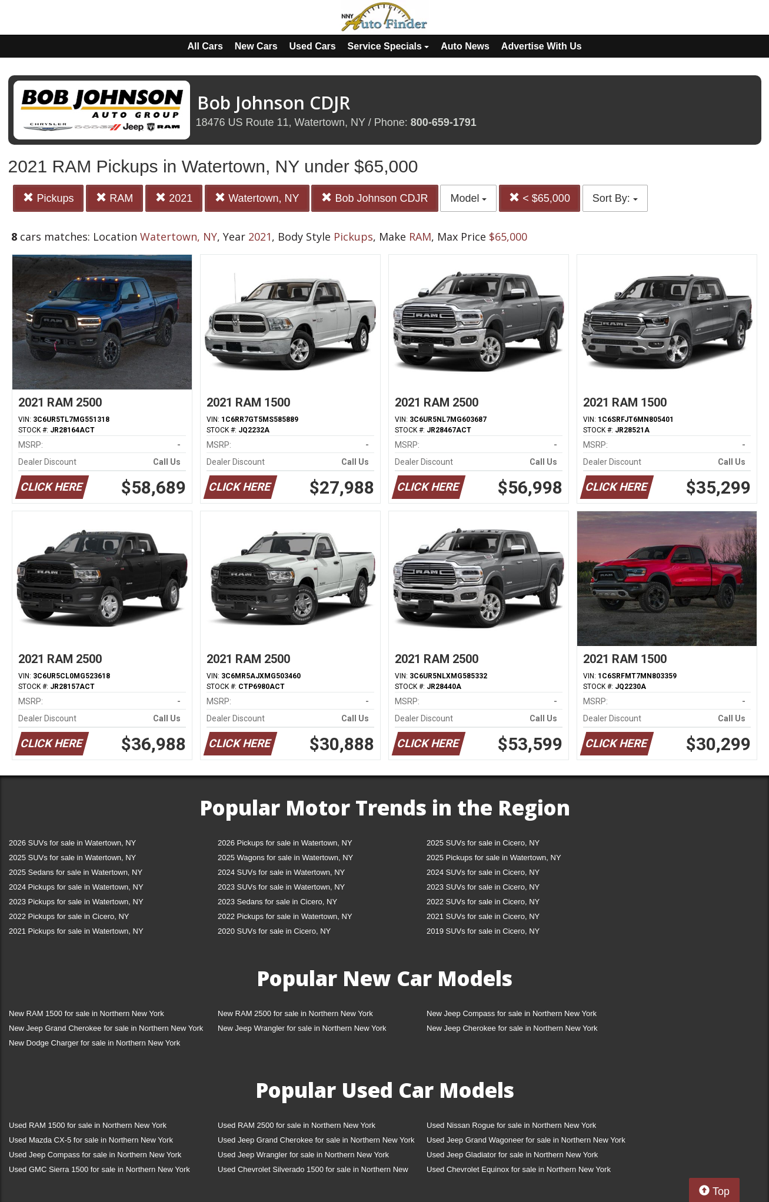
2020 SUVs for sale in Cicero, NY (274, 931)
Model (468, 198)
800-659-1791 (444, 122)
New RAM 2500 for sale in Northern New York (295, 1013)
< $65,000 (539, 198)
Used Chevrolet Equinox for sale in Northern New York (519, 1169)
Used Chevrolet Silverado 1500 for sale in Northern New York (313, 1171)
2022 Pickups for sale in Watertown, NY (285, 916)
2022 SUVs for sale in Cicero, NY (483, 901)
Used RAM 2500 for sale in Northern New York (296, 1125)
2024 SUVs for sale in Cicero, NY (483, 872)
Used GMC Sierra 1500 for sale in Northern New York (99, 1169)
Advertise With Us (541, 46)
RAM (114, 198)
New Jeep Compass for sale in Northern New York (512, 1013)
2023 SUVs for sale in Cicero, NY (483, 887)
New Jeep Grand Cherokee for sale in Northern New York (106, 1028)
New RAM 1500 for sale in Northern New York (86, 1013)
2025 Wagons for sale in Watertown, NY (285, 857)
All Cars (204, 46)
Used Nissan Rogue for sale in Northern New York (511, 1125)
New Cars (256, 46)
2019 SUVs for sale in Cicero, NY (483, 931)
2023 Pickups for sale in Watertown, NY (76, 901)
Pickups (48, 198)
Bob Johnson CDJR (374, 198)
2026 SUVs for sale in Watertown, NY (72, 842)
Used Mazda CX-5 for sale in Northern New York (91, 1140)
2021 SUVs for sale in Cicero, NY (483, 916)
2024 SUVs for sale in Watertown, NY (281, 872)
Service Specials (389, 46)
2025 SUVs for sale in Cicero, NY (483, 842)
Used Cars (312, 46)
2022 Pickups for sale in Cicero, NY (69, 916)
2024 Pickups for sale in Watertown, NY (76, 887)
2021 (173, 198)
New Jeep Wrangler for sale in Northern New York (302, 1028)
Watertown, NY (257, 198)
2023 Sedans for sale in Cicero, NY (277, 901)
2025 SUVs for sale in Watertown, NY (72, 857)
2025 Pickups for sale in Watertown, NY (494, 857)
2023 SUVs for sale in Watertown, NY (281, 887)
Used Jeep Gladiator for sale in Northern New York (512, 1154)
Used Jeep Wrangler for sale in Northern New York (303, 1154)
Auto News (465, 46)
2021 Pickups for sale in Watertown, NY (76, 931)
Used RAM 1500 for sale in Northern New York (88, 1125)
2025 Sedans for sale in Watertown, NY (75, 872)
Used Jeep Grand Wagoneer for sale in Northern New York (526, 1140)
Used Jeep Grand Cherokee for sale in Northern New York (316, 1140)
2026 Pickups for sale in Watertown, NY (285, 842)
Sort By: (615, 198)
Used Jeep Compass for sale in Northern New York (95, 1154)
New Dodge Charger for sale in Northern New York (94, 1042)
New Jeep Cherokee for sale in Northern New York (512, 1028)
